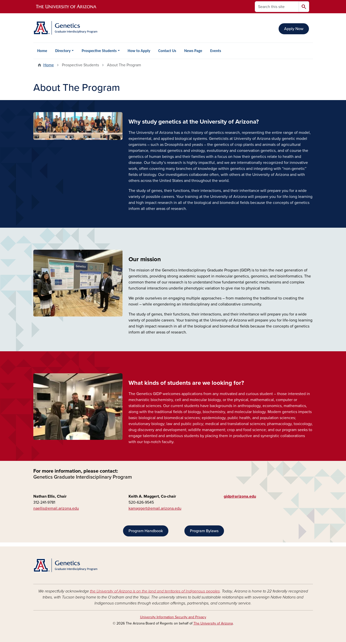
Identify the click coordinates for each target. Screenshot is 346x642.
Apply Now (293, 28)
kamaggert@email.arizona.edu (155, 508)
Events (215, 50)
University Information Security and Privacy (173, 617)
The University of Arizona (213, 623)
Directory (63, 50)
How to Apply (139, 50)
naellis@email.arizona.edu (56, 508)
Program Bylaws (204, 530)
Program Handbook (146, 530)
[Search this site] (277, 6)
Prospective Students (99, 50)
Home (42, 50)
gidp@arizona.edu (240, 496)
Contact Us (167, 50)
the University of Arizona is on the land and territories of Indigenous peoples (155, 591)
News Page (193, 50)
